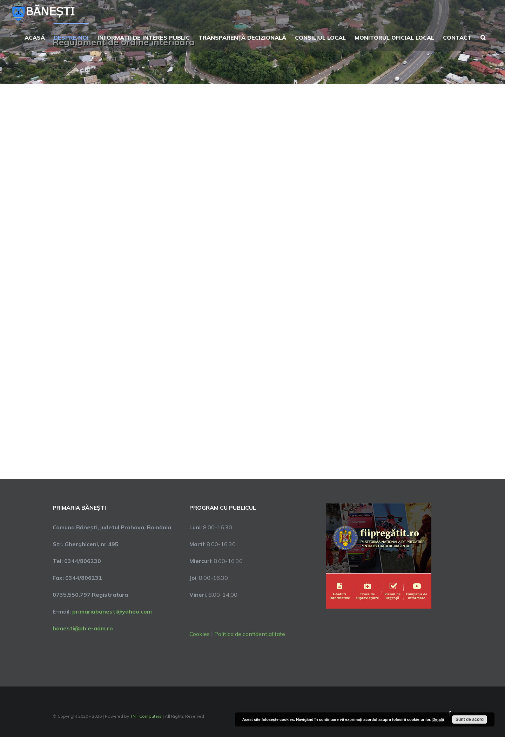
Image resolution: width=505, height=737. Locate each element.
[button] (483, 37)
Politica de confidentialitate (249, 633)
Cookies (199, 633)
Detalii (438, 719)
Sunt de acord (470, 719)
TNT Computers (146, 716)
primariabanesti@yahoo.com (112, 611)
